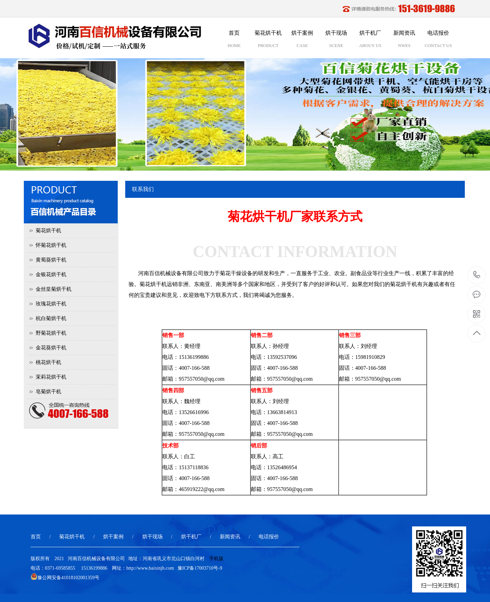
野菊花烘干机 (51, 333)
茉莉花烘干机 (51, 377)
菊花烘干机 (48, 230)
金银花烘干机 (51, 274)
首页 (36, 536)
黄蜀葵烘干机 (51, 260)
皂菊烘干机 (48, 391)
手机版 (216, 558)
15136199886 (477, 275)
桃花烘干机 (48, 362)
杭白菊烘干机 (51, 318)
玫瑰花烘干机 (51, 303)
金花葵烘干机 (51, 347)
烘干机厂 (191, 536)
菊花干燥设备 (236, 273)
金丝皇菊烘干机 (53, 289)
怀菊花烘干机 (51, 245)
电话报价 (269, 536)
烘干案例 (113, 536)
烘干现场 (152, 536)
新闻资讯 (230, 536)
